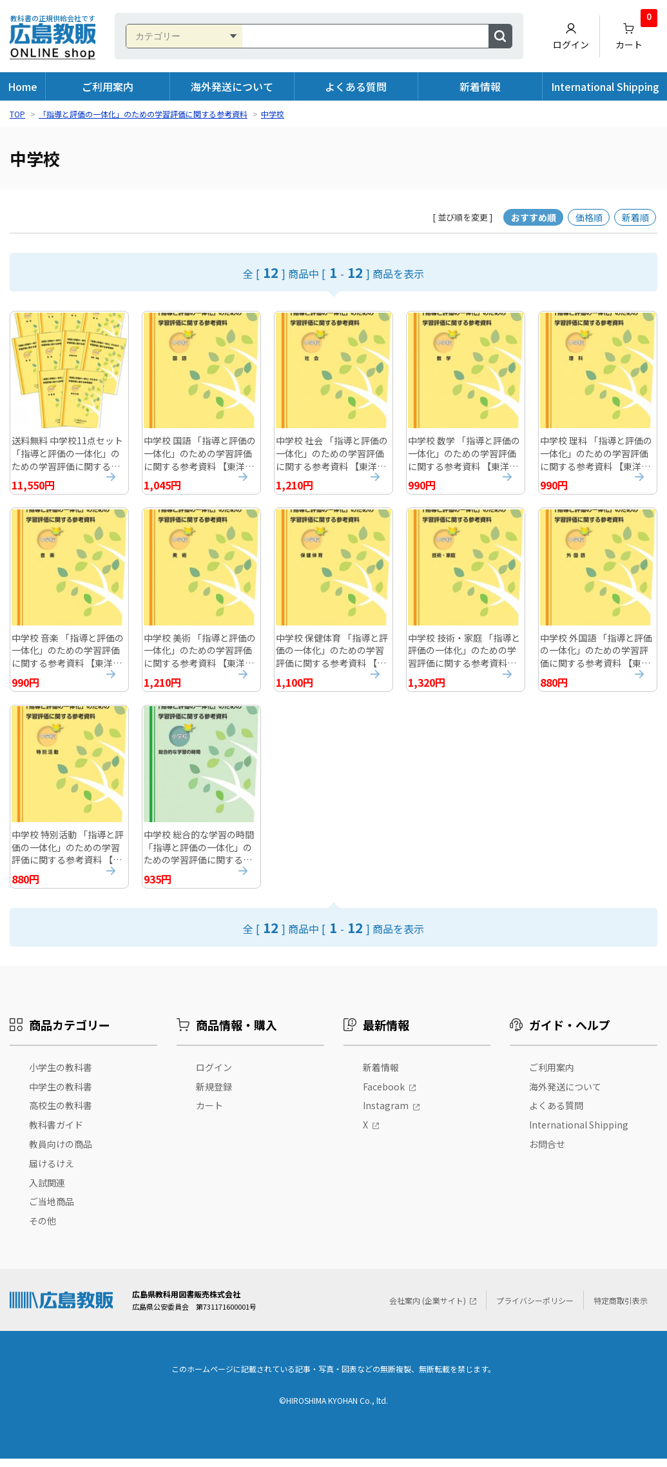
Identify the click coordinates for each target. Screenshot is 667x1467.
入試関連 (47, 1191)
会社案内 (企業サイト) (427, 1308)
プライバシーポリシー (535, 1308)
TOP (17, 113)
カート (636, 33)
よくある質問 (356, 86)
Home (22, 86)
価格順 (589, 217)
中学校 (272, 113)
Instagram (386, 1114)
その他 (42, 1229)
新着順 (635, 217)
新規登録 (214, 1094)
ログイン (571, 36)
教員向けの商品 (60, 1152)
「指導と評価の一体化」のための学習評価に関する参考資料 (143, 113)
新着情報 (480, 86)
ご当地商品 (51, 1210)
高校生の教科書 (60, 1114)
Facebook (384, 1094)
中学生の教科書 (60, 1094)
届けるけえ (51, 1171)
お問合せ (547, 1152)
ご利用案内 (107, 86)
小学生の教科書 (60, 1075)
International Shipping (605, 86)
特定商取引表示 (621, 1308)
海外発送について (232, 86)
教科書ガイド (56, 1133)
